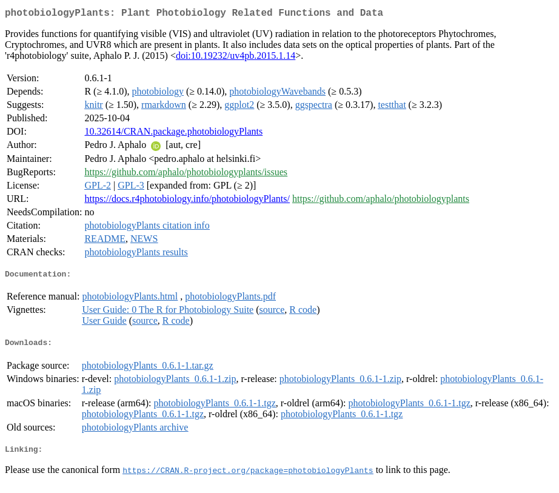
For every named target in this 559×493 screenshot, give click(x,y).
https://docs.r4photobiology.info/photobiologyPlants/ (187, 201)
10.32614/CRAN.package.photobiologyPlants (173, 134)
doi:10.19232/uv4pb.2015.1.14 (235, 58)
